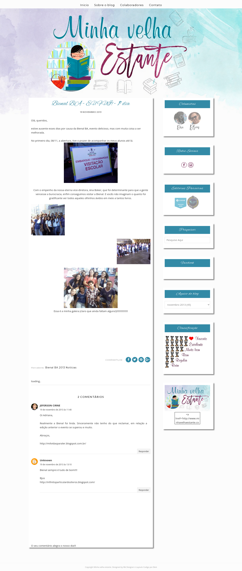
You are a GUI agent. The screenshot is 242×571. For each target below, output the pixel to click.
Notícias (71, 367)
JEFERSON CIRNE (50, 405)
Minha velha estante (102, 567)
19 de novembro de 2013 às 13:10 (56, 464)
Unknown (46, 460)
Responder (144, 451)
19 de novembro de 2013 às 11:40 (56, 409)
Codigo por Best (150, 567)
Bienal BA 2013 (55, 367)
